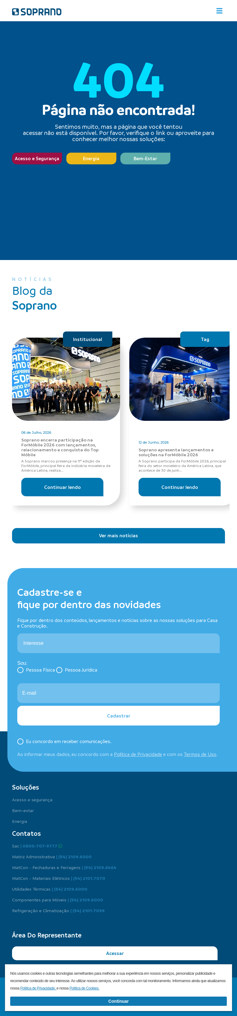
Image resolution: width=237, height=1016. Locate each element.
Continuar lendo (62, 487)
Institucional (87, 339)
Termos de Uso (200, 754)
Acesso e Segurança (37, 158)
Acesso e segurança (32, 799)
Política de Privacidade (138, 754)
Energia (91, 158)
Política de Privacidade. (38, 988)
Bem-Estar (145, 158)
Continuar (118, 1001)
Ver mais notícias (118, 535)
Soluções (25, 787)
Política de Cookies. (84, 988)
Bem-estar (23, 810)
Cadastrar (118, 716)
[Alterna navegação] (219, 11)
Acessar (115, 953)
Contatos (26, 833)
